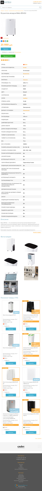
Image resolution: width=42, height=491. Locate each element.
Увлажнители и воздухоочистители (16, 10)
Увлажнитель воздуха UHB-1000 (30, 315)
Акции (21, 465)
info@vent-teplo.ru (37, 3)
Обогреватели (21, 477)
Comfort (25, 98)
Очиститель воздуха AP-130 (9, 347)
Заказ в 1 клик (8, 56)
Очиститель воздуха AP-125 (9, 315)
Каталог (6, 10)
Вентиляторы (21, 479)
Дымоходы (21, 474)
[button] (39, 446)
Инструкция (6, 38)
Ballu (26, 64)
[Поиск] (39, 7)
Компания (21, 462)
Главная (2, 10)
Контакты (21, 464)
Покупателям (21, 467)
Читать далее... (37, 232)
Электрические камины (21, 478)
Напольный (26, 110)
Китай (24, 67)
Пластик (25, 79)
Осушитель (26, 73)
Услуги (21, 466)
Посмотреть (18, 52)
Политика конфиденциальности (21, 469)
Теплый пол (21, 481)
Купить (6, 49)
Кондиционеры (21, 475)
